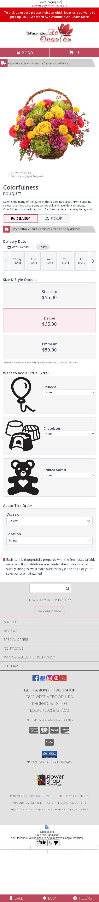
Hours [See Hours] (82, 898)
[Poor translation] (53, 843)
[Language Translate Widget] (49, 2)
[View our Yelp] (63, 680)
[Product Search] (50, 588)
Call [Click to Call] (16, 898)
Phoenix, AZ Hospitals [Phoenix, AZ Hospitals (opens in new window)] (72, 796)
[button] (49, 754)
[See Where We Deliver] (49, 610)
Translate (57, 6)
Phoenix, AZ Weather (28, 802)
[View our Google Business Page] (42, 680)
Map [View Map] (49, 898)
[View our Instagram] (49, 680)
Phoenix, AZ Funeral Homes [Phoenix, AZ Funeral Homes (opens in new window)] (31, 796)
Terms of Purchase (50, 809)
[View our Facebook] (35, 680)
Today (43, 247)
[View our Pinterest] (56, 680)
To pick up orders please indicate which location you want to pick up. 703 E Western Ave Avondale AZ (49, 14)
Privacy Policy (21, 809)
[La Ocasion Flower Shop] (49, 42)
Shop (25, 52)
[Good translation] (41, 843)
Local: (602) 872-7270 (49, 710)
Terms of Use (78, 809)
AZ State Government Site (67, 802)
